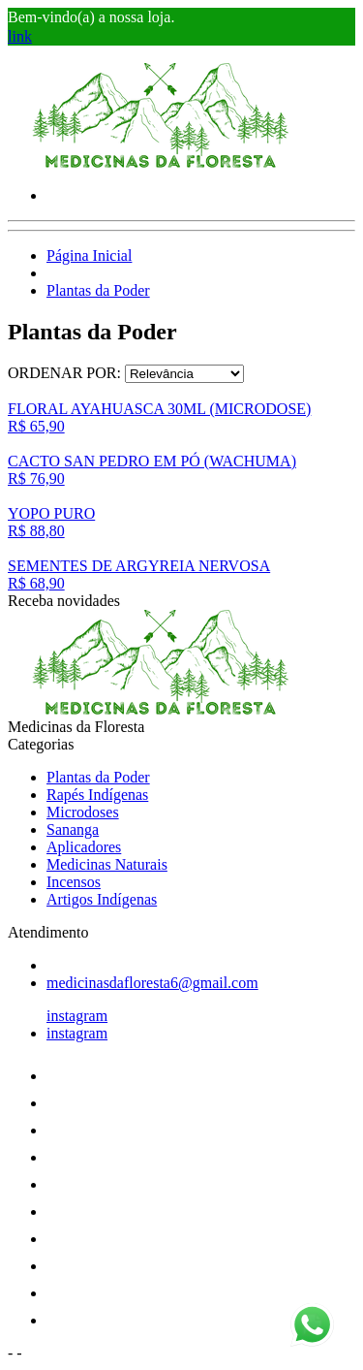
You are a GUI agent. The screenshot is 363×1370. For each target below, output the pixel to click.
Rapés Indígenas (97, 794)
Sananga (72, 829)
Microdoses (82, 812)
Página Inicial (89, 255)
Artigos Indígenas (101, 899)
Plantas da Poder (98, 290)
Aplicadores (83, 847)
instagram (76, 1015)
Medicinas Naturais (106, 864)
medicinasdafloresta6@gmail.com (152, 982)
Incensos (73, 882)
